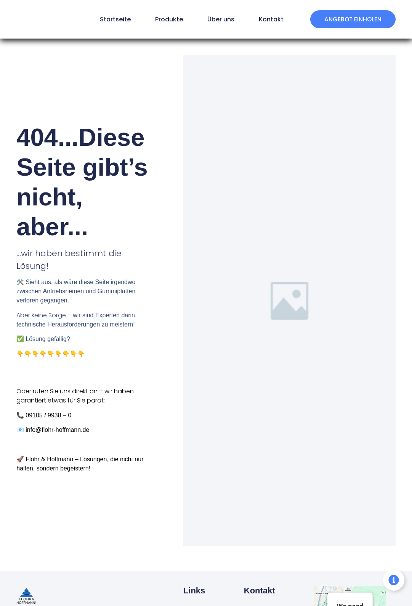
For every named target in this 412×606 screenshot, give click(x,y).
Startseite (109, 19)
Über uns (215, 19)
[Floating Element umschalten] (393, 580)
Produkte (163, 19)
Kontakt (265, 19)
